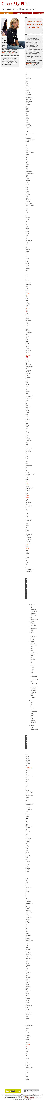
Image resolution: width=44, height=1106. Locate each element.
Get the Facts (27, 483)
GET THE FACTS (22, 13)
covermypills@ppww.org (22, 1095)
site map (38, 1095)
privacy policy (32, 1095)
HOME (6, 13)
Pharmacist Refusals (8, 52)
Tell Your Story (27, 546)
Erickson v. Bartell (31, 63)
